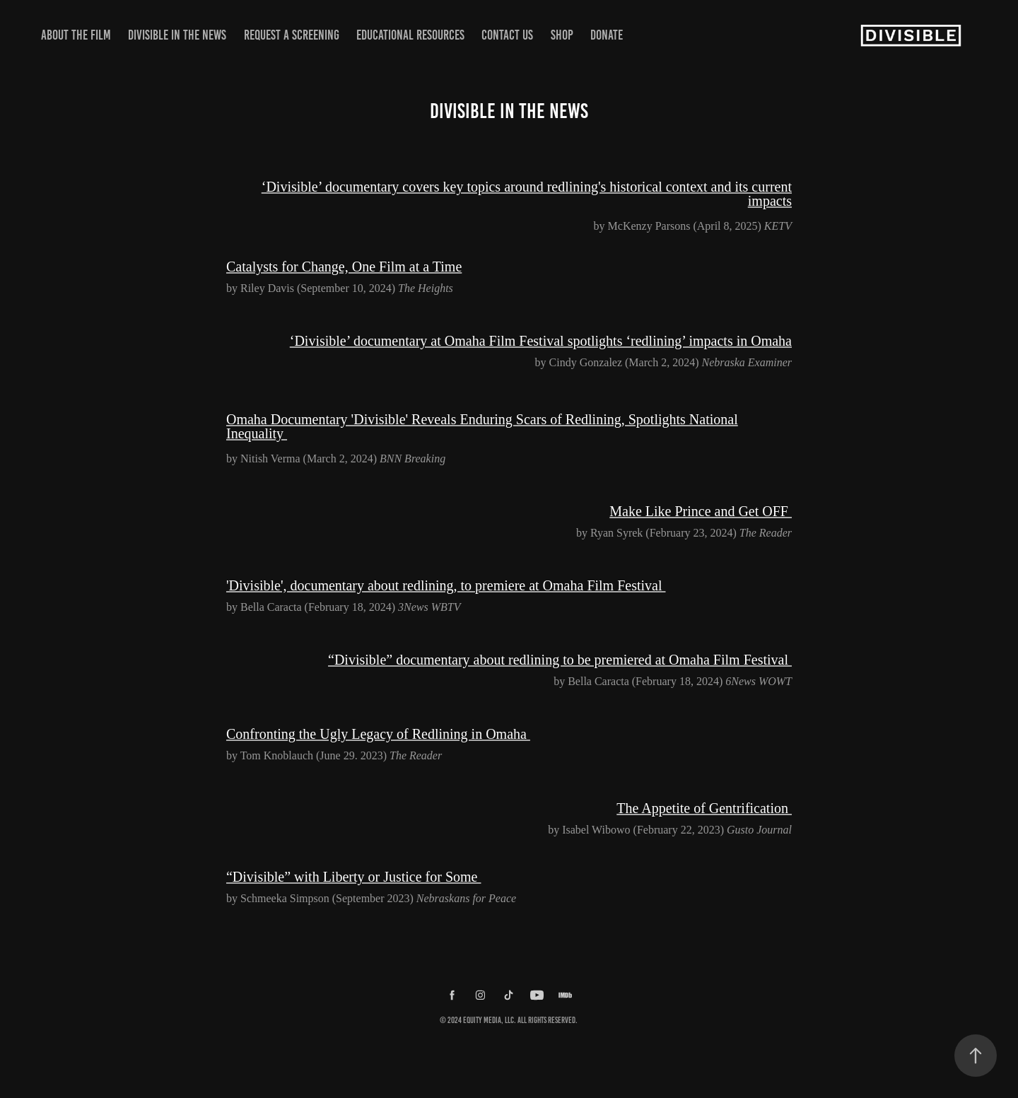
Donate (606, 35)
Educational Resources (410, 35)
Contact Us (507, 35)
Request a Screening (291, 35)
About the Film (76, 35)
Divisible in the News (177, 35)
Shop (562, 35)
